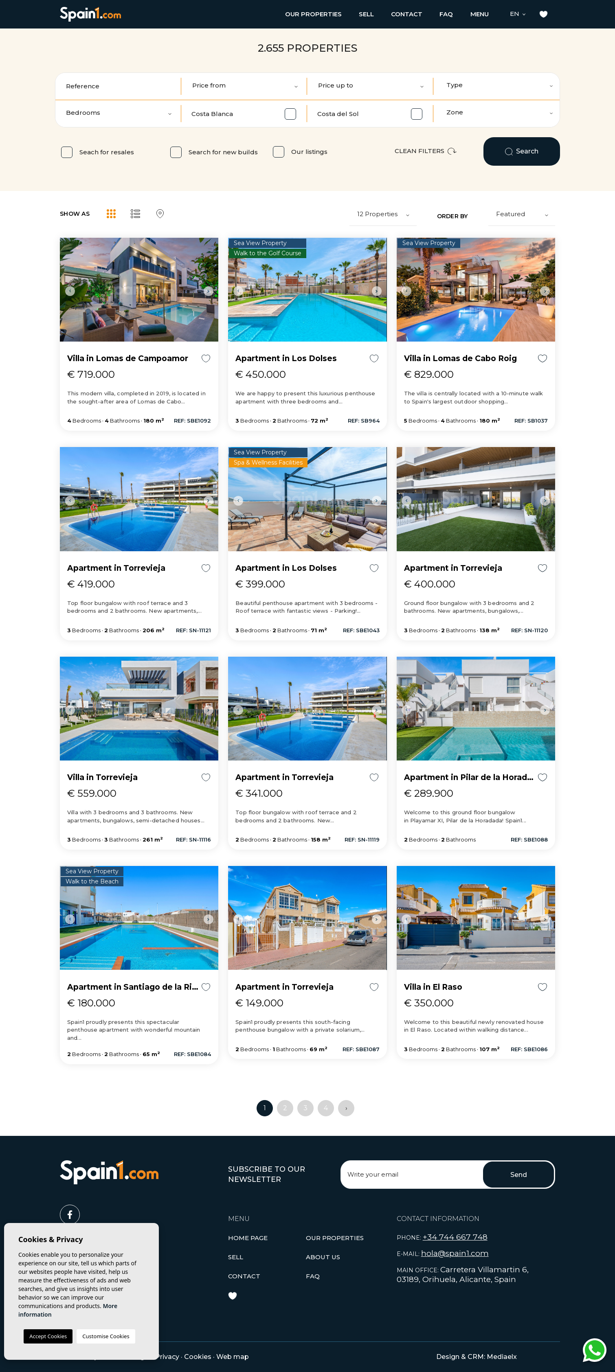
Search (521, 151)
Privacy (167, 1357)
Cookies (197, 1357)
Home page (248, 1238)
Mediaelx (502, 1357)
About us (323, 1257)
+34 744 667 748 (455, 1237)
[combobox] (497, 86)
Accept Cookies (48, 1336)
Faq (446, 14)
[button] (313, 14)
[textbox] (500, 85)
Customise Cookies (105, 1336)
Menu (479, 14)
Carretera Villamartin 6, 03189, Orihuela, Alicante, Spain (463, 1274)
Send (518, 1175)
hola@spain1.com (455, 1253)
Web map (232, 1357)
